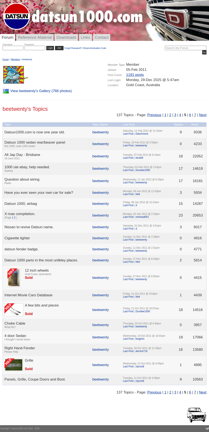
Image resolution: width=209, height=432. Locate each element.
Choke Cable (14, 323)
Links (85, 37)
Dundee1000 (143, 170)
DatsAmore (142, 133)
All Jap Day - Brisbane (22, 155)
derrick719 (141, 351)
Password (29, 44)
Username (7, 44)
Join (59, 48)
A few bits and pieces (42, 305)
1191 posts (135, 75)
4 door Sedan (15, 336)
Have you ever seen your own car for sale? (38, 193)
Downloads (66, 37)
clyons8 (140, 366)
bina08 (139, 157)
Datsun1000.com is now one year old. (34, 132)
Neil (138, 194)
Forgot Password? (73, 48)
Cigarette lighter (17, 238)
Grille (29, 360)
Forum (7, 37)
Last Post (128, 133)
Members (15, 59)
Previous (154, 115)
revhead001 (142, 216)
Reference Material (35, 37)
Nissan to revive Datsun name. (29, 227)
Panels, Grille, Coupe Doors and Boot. (35, 379)
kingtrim (140, 338)
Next (202, 115)
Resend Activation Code (94, 48)
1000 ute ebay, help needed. (27, 167)
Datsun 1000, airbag (20, 204)
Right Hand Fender (19, 348)
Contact (102, 37)
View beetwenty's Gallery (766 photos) (41, 91)
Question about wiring (21, 179)
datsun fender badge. (21, 249)
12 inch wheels (37, 270)
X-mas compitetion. (19, 214)
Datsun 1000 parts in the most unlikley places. (41, 260)
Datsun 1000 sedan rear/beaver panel (34, 142)
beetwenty (100, 132)
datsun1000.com (20, 428)
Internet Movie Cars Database (28, 295)
